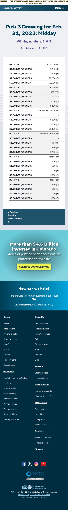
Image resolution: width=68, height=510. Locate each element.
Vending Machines (11, 419)
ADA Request (23, 495)
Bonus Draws (9, 365)
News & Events (42, 384)
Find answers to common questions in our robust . (34, 297)
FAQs (37, 349)
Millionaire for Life (10, 334)
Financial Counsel (42, 378)
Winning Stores (10, 409)
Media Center (41, 402)
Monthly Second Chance (45, 396)
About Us (39, 317)
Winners (39, 366)
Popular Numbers (10, 399)
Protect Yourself (42, 329)
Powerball (7, 323)
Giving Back (40, 419)
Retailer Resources (43, 443)
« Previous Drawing (13, 214)
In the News (40, 414)
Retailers (39, 431)
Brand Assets (40, 409)
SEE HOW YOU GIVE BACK (34, 266)
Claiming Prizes (41, 373)
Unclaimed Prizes (10, 414)
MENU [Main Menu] (59, 8)
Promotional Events (43, 391)
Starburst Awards (42, 344)
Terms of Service (40, 497)
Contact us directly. (44, 305)
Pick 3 (6, 349)
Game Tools (8, 371)
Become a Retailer (43, 437)
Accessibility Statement (40, 495)
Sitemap (39, 449)
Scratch (6, 354)
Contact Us (40, 354)
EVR (37, 360)
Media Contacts (42, 424)
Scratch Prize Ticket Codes (15, 378)
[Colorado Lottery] (12, 8)
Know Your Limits (42, 334)
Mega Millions (9, 329)
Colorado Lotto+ (10, 339)
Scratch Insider (10, 388)
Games (6, 317)
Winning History (10, 404)
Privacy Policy (26, 497)
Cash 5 (6, 344)
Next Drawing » (15, 220)
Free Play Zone (9, 360)
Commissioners (41, 323)
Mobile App (8, 383)
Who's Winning (9, 393)
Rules (37, 339)
